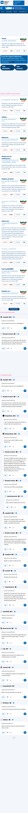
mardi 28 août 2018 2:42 (7, 723)
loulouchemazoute (12, 496)
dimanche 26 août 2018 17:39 (10, 574)
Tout (2, 11)
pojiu (4, 649)
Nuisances (5, 137)
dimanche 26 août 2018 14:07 (12, 500)
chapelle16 (6, 317)
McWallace (6, 703)
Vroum (4, 38)
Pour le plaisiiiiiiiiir (8, 269)
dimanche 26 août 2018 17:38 (8, 671)
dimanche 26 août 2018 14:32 (8, 632)
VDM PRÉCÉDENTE (6, 67)
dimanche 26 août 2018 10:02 (8, 337)
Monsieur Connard (8, 334)
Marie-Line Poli (7, 628)
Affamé (4, 117)
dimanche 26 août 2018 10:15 (10, 419)
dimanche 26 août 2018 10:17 (10, 437)
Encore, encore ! (14, 309)
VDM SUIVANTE (20, 67)
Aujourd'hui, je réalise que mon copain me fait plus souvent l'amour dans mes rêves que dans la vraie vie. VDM (14, 167)
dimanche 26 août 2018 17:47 (8, 689)
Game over (5, 221)
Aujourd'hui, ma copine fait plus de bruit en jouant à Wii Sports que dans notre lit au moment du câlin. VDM (13, 105)
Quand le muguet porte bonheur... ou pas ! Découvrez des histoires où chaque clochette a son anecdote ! (13, 59)
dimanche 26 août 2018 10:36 (10, 484)
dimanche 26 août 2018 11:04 (10, 536)
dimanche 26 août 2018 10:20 (10, 455)
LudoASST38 (6, 611)
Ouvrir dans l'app (17, 2)
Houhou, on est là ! (8, 179)
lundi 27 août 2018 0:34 (9, 590)
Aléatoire (9, 11)
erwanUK (7, 571)
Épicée (15, 11)
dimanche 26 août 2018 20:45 (8, 706)
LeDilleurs (5, 719)
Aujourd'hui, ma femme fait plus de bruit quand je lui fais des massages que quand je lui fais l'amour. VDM (14, 144)
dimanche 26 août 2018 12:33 (8, 615)
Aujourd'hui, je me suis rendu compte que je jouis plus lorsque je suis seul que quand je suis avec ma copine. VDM (14, 298)
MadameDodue (9, 434)
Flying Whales (9, 416)
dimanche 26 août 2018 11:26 (10, 558)
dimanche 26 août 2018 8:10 (8, 320)
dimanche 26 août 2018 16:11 (8, 652)
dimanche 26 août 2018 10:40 (10, 516)
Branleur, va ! (6, 291)
